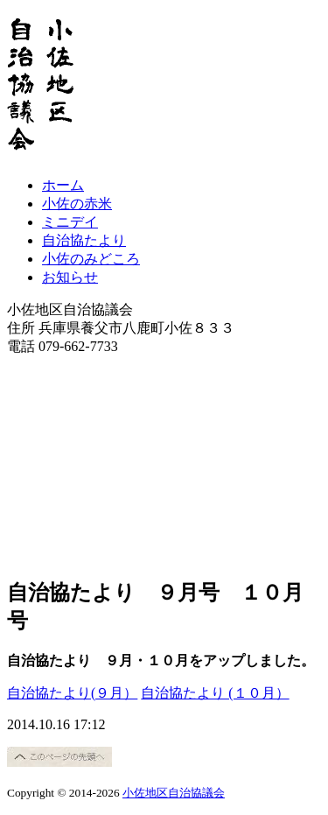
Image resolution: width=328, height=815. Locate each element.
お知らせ (70, 277)
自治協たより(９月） (72, 692)
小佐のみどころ (91, 258)
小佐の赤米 (77, 203)
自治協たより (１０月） (215, 692)
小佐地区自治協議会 (173, 792)
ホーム (63, 185)
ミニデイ (70, 221)
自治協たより (84, 240)
